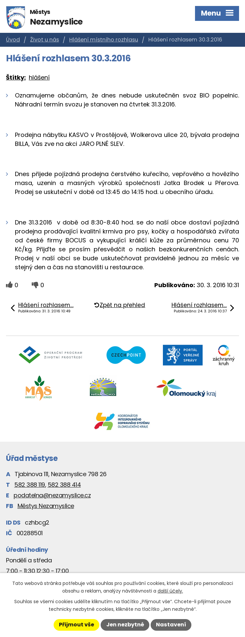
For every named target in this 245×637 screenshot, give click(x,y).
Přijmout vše (76, 624)
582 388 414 (64, 484)
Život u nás (44, 39)
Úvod (13, 39)
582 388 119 (29, 484)
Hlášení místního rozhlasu (103, 39)
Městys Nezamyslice (46, 506)
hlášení (39, 77)
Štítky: (16, 77)
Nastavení (171, 624)
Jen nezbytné (125, 624)
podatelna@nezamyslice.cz (52, 495)
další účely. (170, 591)
